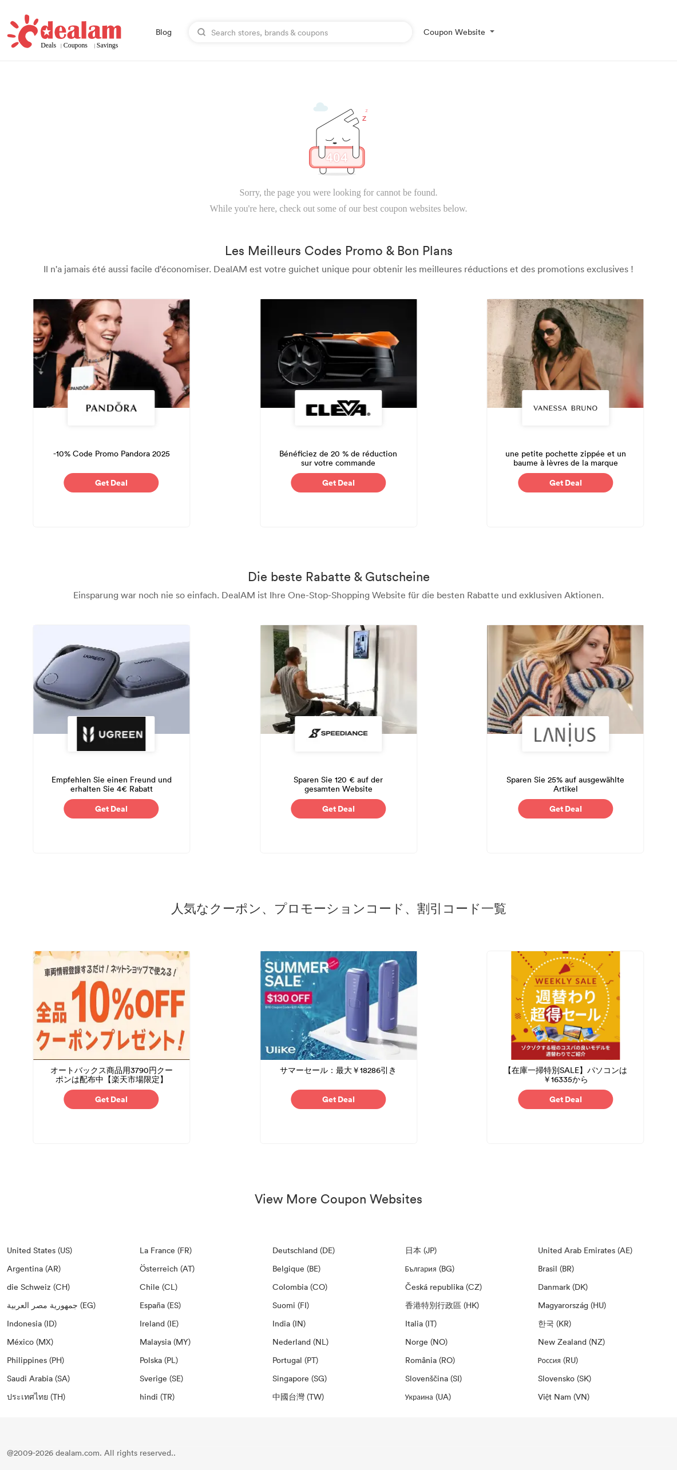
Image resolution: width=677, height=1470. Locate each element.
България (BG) (429, 1268)
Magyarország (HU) (572, 1305)
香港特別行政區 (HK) (442, 1305)
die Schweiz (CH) (38, 1286)
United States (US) (39, 1250)
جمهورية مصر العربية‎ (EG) (51, 1305)
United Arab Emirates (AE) (585, 1250)
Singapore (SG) (299, 1378)
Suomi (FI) (290, 1305)
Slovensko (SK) (564, 1378)
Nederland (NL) (300, 1341)
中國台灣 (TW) (298, 1396)
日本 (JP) (421, 1250)
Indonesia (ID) (32, 1323)
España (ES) (160, 1305)
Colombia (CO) (299, 1286)
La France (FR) (166, 1250)
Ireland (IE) (159, 1323)
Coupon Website (454, 31)
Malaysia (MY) (165, 1341)
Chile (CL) (158, 1286)
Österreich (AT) (167, 1268)
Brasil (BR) (556, 1268)
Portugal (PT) (295, 1359)
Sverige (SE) (161, 1378)
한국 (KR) (554, 1323)
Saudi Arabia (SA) (38, 1378)
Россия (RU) (558, 1359)
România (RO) (430, 1359)
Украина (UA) (428, 1396)
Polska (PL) (159, 1359)
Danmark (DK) (563, 1286)
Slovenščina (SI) (433, 1378)
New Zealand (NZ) (571, 1341)
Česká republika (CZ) (443, 1286)
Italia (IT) (421, 1323)
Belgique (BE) (296, 1268)
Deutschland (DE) (303, 1250)
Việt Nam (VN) (564, 1396)
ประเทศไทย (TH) (36, 1396)
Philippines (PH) (35, 1359)
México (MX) (30, 1341)
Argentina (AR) (34, 1268)
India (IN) (289, 1323)
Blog (164, 31)
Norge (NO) (426, 1341)
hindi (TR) (157, 1396)
